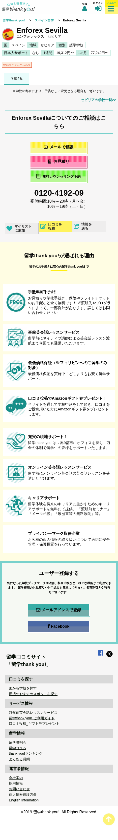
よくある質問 (19, 759)
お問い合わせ (19, 789)
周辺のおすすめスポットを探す (33, 694)
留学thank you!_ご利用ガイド (32, 718)
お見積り (58, 161)
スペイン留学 (44, 20)
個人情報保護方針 (23, 794)
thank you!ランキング (25, 753)
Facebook (58, 626)
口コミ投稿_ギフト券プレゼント (34, 724)
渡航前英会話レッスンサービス (33, 713)
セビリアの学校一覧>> (98, 100)
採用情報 (16, 783)
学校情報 (16, 78)
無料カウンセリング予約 (58, 176)
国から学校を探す (23, 688)
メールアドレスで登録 (58, 610)
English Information (24, 800)
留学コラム (17, 748)
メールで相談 (58, 147)
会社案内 (16, 778)
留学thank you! (13, 20)
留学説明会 (17, 742)
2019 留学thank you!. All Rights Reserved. (60, 812)
